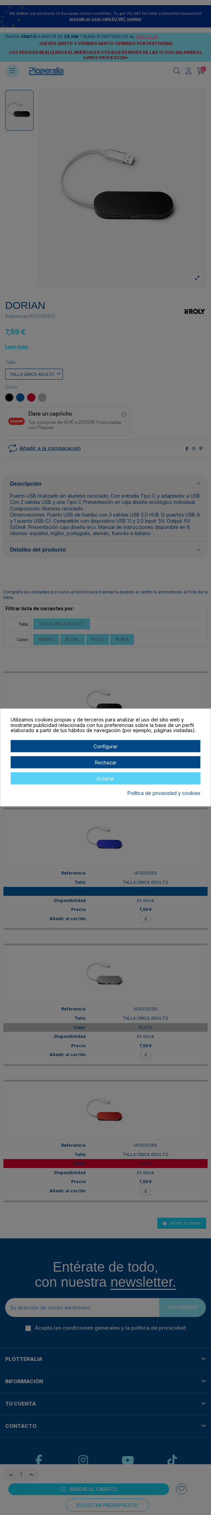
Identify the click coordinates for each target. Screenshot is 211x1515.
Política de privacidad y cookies (163, 793)
